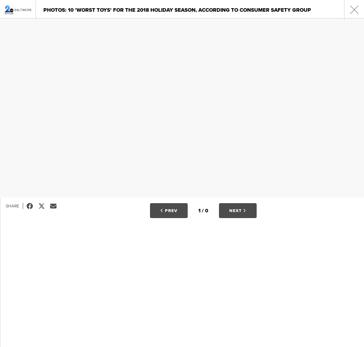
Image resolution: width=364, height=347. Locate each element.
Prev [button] (168, 210)
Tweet (44, 206)
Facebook (32, 206)
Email (56, 206)
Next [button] (237, 210)
